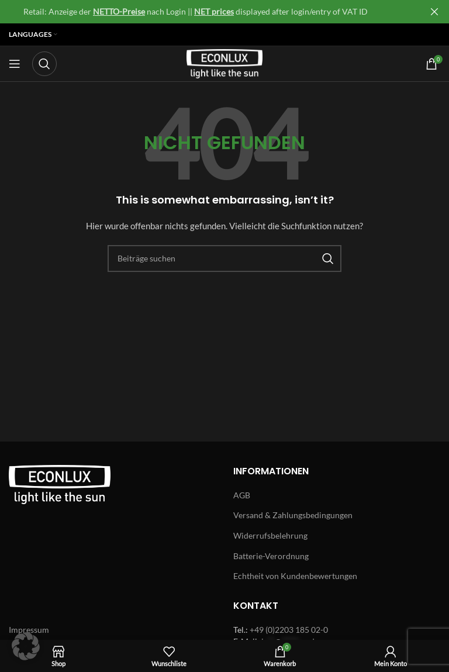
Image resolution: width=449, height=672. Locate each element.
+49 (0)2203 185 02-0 (289, 630)
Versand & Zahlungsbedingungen (293, 515)
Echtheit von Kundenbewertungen (295, 576)
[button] (25, 646)
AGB (241, 495)
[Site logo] (224, 63)
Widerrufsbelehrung (270, 535)
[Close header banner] (434, 11)
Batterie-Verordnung (271, 556)
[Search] (44, 63)
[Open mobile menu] (14, 63)
